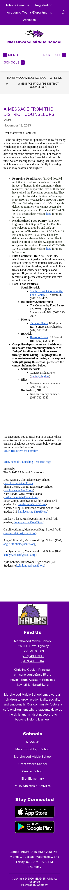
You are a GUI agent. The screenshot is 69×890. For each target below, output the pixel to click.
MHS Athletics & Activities (33, 786)
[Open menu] (10, 55)
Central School (32, 771)
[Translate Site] (53, 55)
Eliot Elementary (32, 778)
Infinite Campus (17, 5)
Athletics (29, 20)
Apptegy (42, 884)
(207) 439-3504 (33, 661)
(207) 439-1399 (33, 656)
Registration (44, 5)
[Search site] (64, 12)
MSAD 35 (32, 742)
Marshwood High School (32, 749)
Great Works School (32, 764)
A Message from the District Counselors (38, 85)
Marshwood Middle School (26, 77)
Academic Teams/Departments (29, 12)
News (58, 77)
